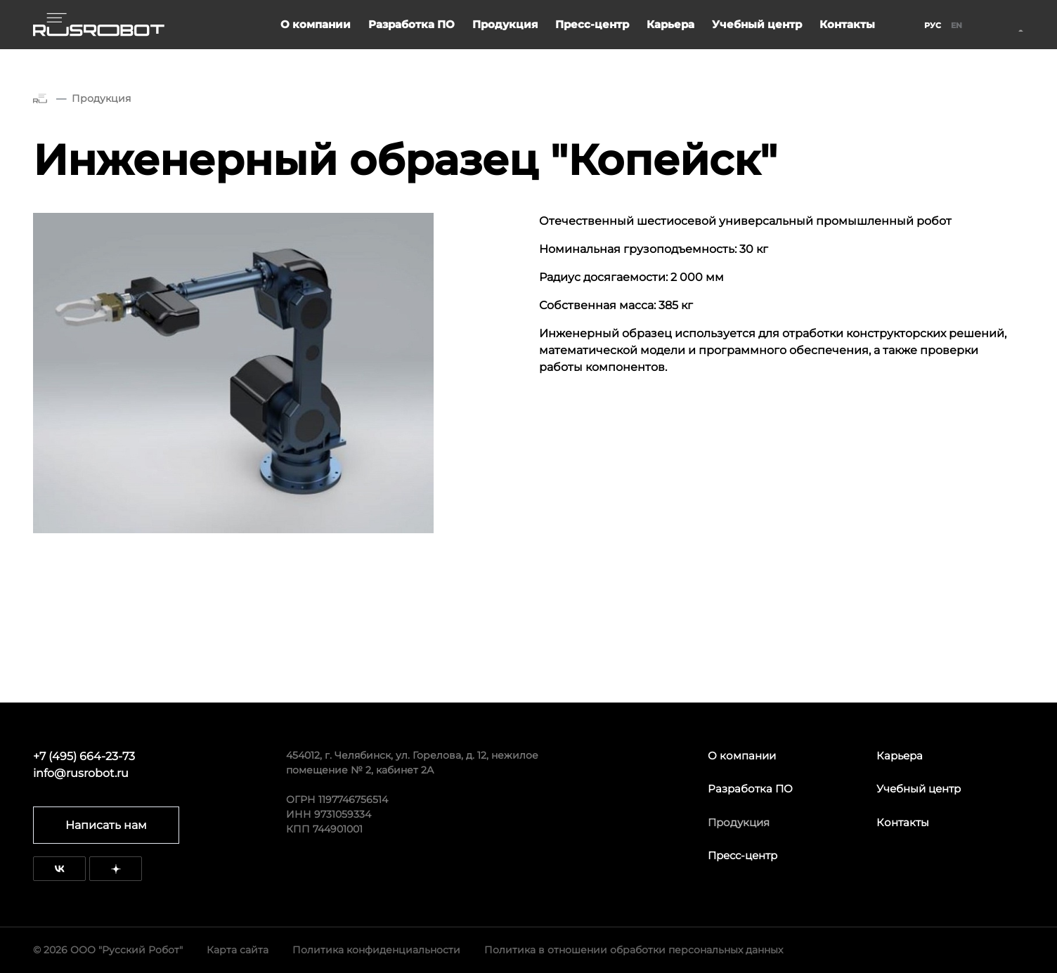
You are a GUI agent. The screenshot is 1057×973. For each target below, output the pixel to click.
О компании (315, 24)
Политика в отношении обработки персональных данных (633, 949)
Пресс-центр (592, 24)
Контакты (847, 24)
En (956, 25)
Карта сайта (237, 949)
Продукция (505, 24)
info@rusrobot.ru (81, 773)
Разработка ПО (411, 24)
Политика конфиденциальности (376, 949)
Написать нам (106, 825)
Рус (932, 25)
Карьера (670, 24)
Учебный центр (757, 24)
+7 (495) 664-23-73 (84, 756)
